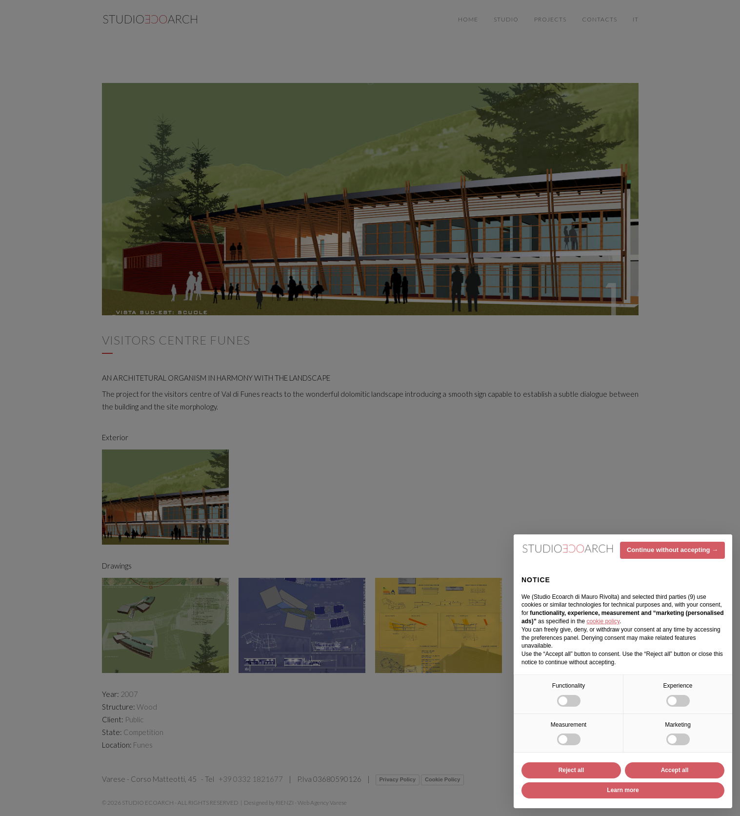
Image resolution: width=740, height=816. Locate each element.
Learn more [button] (623, 790)
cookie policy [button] (603, 621)
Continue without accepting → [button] (672, 549)
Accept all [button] (675, 770)
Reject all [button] (571, 770)
